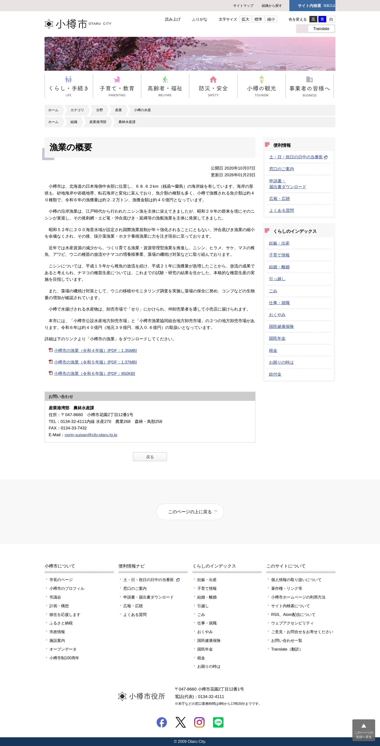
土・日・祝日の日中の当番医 (298, 157)
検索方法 (329, 5)
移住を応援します (64, 614)
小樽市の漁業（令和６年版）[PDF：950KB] (94, 373)
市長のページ (61, 579)
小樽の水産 (142, 110)
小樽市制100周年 (64, 658)
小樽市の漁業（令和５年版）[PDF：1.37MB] (95, 362)
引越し (203, 606)
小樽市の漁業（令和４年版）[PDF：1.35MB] (95, 350)
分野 (99, 110)
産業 (118, 110)
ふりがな (199, 19)
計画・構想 (59, 606)
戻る (150, 457)
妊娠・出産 (279, 243)
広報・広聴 (279, 198)
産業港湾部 (97, 122)
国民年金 (277, 338)
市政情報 (57, 631)
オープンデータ (63, 649)
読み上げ (173, 19)
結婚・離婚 (279, 266)
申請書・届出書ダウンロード (148, 597)
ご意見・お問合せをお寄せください (302, 631)
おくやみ (277, 314)
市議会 (55, 597)
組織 (74, 122)
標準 (258, 19)
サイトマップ (243, 6)
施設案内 (57, 640)
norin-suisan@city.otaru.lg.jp (91, 434)
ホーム (53, 110)
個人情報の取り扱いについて (296, 579)
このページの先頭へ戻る (363, 735)
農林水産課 (127, 122)
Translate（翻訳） (287, 649)
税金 (273, 350)
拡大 (245, 19)
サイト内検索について (290, 606)
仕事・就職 (279, 302)
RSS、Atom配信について (293, 614)
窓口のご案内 (281, 168)
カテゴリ (77, 110)
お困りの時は (281, 362)
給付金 (275, 374)
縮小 (271, 19)
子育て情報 (279, 255)
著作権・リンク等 (286, 588)
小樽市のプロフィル (66, 588)
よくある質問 (281, 210)
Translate (321, 28)
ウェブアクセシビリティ (292, 623)
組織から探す (272, 6)
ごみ (273, 290)
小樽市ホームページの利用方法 (298, 597)
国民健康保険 (281, 326)
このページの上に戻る (190, 511)
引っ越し (277, 278)
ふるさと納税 (61, 623)
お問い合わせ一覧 (286, 640)
